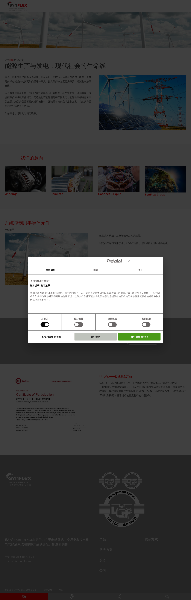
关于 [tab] (140, 270)
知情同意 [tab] (50, 270)
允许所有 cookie (139, 336)
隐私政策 (45, 285)
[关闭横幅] (144, 261)
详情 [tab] (95, 270)
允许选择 (95, 336)
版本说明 (34, 285)
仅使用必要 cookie (51, 336)
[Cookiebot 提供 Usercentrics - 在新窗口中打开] (109, 261)
